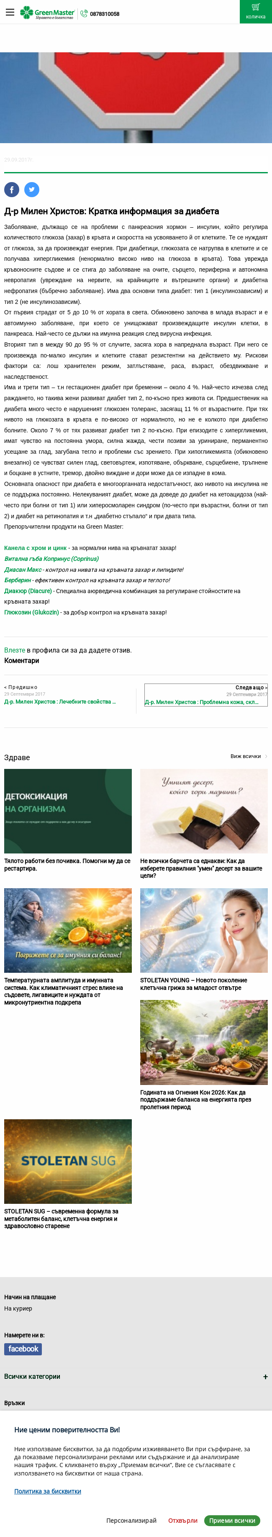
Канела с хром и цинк (35, 548)
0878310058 (104, 14)
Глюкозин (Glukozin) (32, 612)
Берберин (17, 580)
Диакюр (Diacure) (28, 591)
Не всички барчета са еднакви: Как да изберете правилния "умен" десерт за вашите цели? (201, 868)
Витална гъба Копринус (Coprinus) (51, 558)
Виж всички (249, 756)
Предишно (21, 687)
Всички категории (32, 1376)
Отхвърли (183, 1520)
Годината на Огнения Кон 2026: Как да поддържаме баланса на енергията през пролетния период (195, 1099)
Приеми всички (232, 1520)
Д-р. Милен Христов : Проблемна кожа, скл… (202, 702)
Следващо (251, 688)
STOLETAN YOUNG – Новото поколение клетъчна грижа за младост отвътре (193, 984)
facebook (23, 1348)
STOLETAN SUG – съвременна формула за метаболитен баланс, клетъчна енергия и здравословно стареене (61, 1218)
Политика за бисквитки (47, 1491)
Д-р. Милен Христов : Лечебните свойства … (60, 702)
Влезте (14, 650)
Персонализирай (131, 1520)
